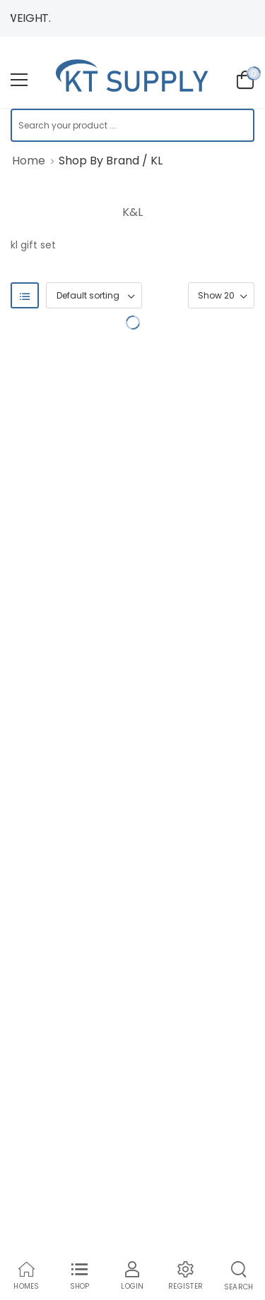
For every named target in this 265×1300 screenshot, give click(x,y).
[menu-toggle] (19, 79)
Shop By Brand (99, 160)
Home (28, 160)
